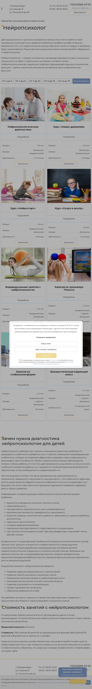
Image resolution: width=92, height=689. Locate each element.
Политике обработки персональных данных (53, 363)
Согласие (54, 360)
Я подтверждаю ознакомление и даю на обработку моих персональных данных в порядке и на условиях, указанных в (46, 362)
